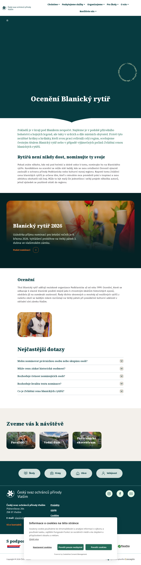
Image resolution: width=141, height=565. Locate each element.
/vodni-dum (54, 440)
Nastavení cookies (42, 547)
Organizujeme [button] (95, 4)
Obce (83, 473)
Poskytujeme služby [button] (72, 4)
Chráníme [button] (53, 4)
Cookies (55, 515)
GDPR (53, 510)
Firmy (58, 473)
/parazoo (20, 440)
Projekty (55, 505)
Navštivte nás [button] (87, 11)
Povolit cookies (98, 547)
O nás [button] (124, 4)
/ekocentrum (87, 440)
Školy (32, 473)
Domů (7, 20)
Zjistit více (34, 539)
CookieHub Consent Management (75, 554)
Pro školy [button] (112, 4)
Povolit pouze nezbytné (70, 547)
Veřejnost (112, 473)
